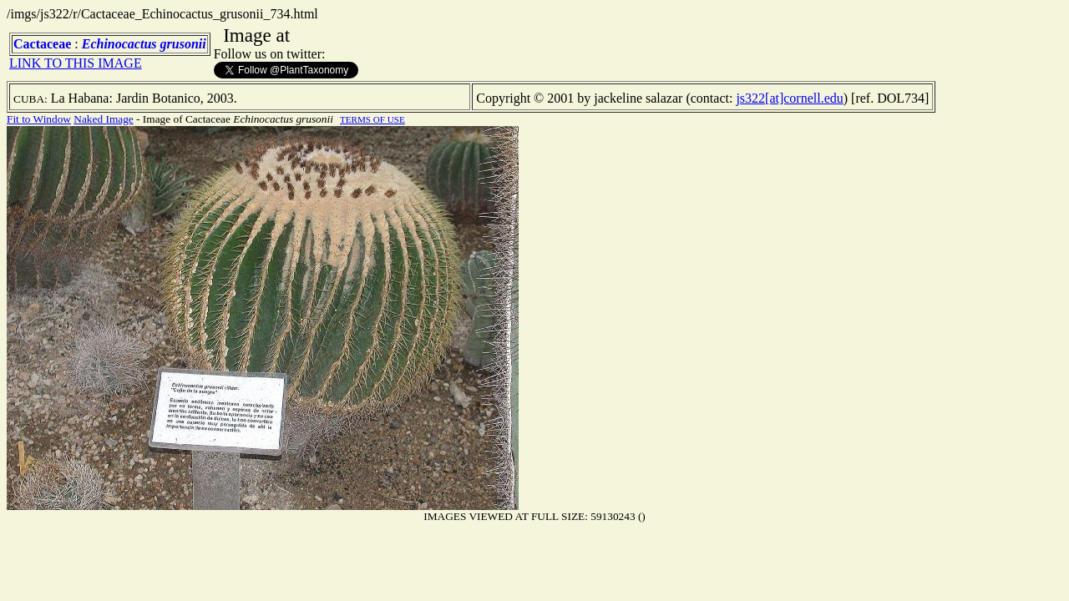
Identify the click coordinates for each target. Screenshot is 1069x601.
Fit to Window (39, 119)
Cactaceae (42, 44)
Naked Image (103, 119)
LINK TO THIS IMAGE (75, 63)
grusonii (183, 44)
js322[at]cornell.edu (789, 98)
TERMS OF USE (372, 119)
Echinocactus (119, 44)
